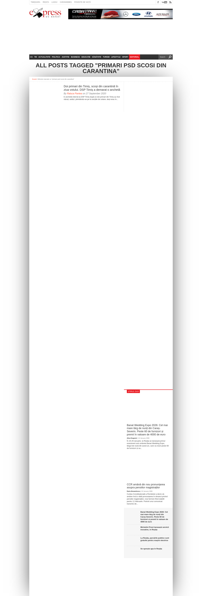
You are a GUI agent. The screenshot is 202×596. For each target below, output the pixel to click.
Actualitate (44, 57)
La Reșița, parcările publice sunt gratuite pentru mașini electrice (154, 539)
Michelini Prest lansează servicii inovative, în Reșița (154, 528)
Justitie (65, 57)
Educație (85, 57)
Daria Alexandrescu (133, 491)
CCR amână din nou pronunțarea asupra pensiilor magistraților (146, 486)
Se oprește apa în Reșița (151, 549)
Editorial (134, 57)
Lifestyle (116, 57)
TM (35, 57)
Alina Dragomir (132, 438)
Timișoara (35, 2)
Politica (56, 57)
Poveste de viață (82, 2)
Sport (125, 57)
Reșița (46, 2)
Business (75, 57)
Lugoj (54, 2)
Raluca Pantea (74, 93)
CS (31, 57)
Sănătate (96, 57)
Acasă (34, 79)
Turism (106, 57)
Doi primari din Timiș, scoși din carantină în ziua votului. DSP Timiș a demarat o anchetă (92, 88)
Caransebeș (66, 2)
